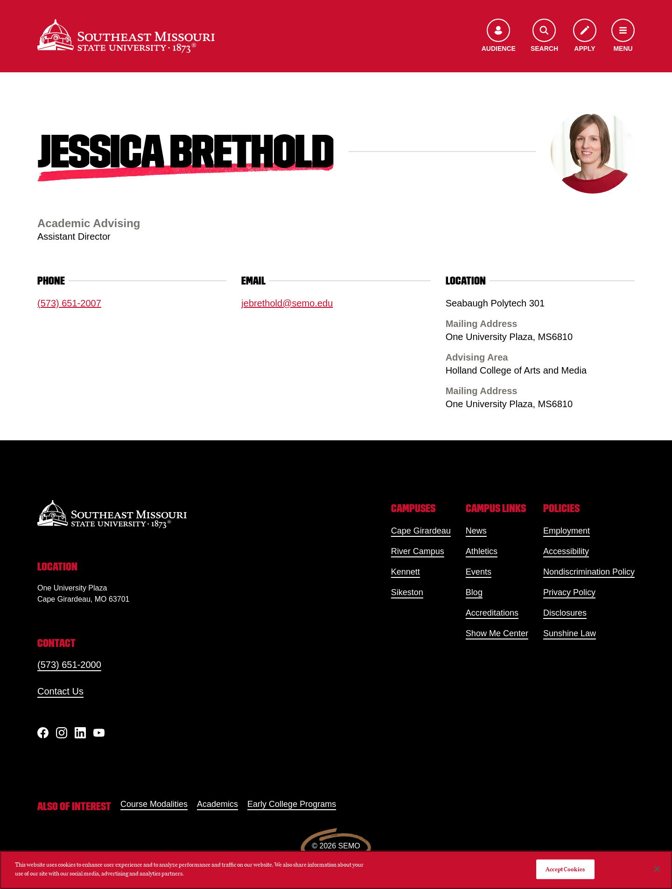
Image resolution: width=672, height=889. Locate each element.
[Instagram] (61, 732)
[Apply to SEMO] (584, 36)
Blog (474, 592)
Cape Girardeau (421, 530)
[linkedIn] (80, 732)
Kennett (405, 571)
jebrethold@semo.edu (287, 303)
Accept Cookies (565, 869)
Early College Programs (291, 804)
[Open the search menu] (544, 36)
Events (478, 571)
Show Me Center (497, 633)
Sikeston (407, 592)
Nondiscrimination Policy (589, 571)
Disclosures (565, 613)
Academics (217, 804)
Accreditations (492, 613)
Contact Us (60, 691)
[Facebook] (43, 732)
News (476, 530)
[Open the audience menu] (499, 36)
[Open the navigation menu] (623, 36)
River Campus (417, 551)
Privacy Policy (569, 592)
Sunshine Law (569, 633)
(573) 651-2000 (69, 665)
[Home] (126, 36)
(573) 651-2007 (69, 303)
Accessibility (566, 551)
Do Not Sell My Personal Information (481, 869)
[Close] (657, 869)
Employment (566, 530)
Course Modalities (154, 804)
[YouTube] (99, 732)
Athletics (481, 551)
